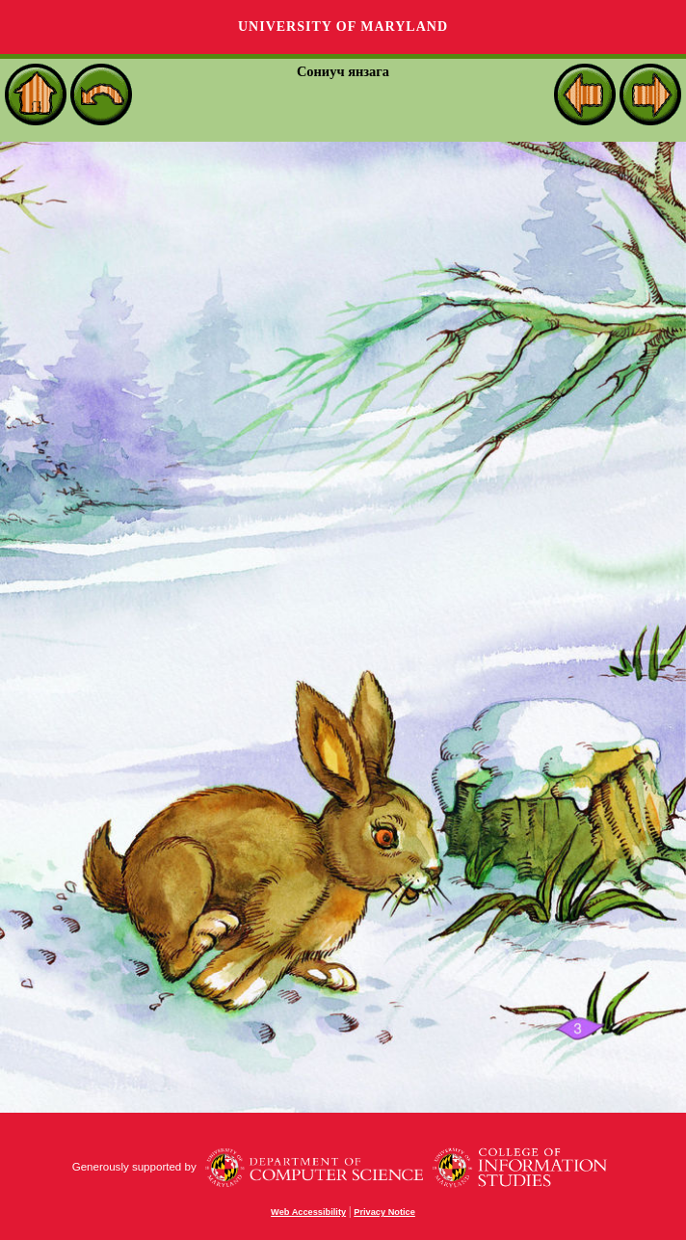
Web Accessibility (308, 1212)
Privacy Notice (384, 1212)
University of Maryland (343, 26)
